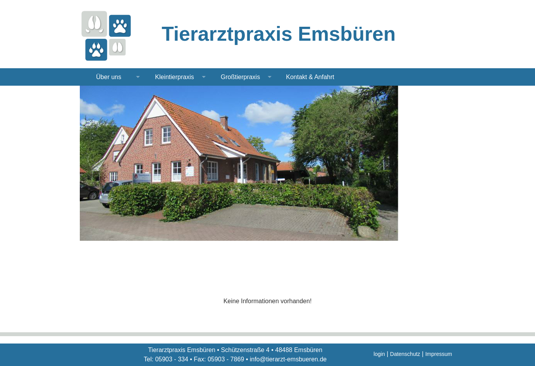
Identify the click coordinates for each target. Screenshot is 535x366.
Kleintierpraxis (174, 77)
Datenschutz (405, 354)
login (379, 354)
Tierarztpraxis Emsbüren (279, 33)
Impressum (438, 354)
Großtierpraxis (240, 77)
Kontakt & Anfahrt (310, 77)
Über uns (108, 77)
